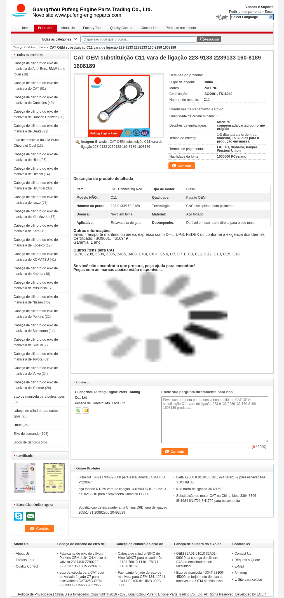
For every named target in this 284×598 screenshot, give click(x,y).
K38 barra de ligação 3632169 (198, 489)
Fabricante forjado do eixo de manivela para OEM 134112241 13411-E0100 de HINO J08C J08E (141, 579)
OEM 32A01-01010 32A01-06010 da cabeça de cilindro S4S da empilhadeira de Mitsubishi (197, 560)
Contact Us (149, 28)
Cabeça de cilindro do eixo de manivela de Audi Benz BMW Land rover (39, 68)
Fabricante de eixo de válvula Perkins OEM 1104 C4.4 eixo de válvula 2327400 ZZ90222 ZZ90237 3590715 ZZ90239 (83, 560)
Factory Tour (92, 28)
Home (25, 28)
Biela (42, 47)
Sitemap (240, 573)
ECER (261, 594)
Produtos (29, 47)
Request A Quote (247, 560)
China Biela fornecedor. (73, 594)
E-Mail (239, 566)
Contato (184, 166)
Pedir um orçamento (245, 12)
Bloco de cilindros (27, 442)
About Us (68, 28)
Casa (16, 47)
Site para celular (248, 580)
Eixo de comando (27, 434)
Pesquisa (211, 39)
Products (45, 28)
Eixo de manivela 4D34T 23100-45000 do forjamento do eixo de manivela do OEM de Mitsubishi (200, 577)
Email (268, 12)
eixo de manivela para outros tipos (39, 396)
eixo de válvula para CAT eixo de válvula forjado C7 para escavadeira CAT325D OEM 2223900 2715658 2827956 (82, 579)
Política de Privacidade (35, 594)
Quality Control (121, 28)
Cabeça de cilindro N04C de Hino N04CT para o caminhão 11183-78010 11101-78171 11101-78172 (140, 560)
